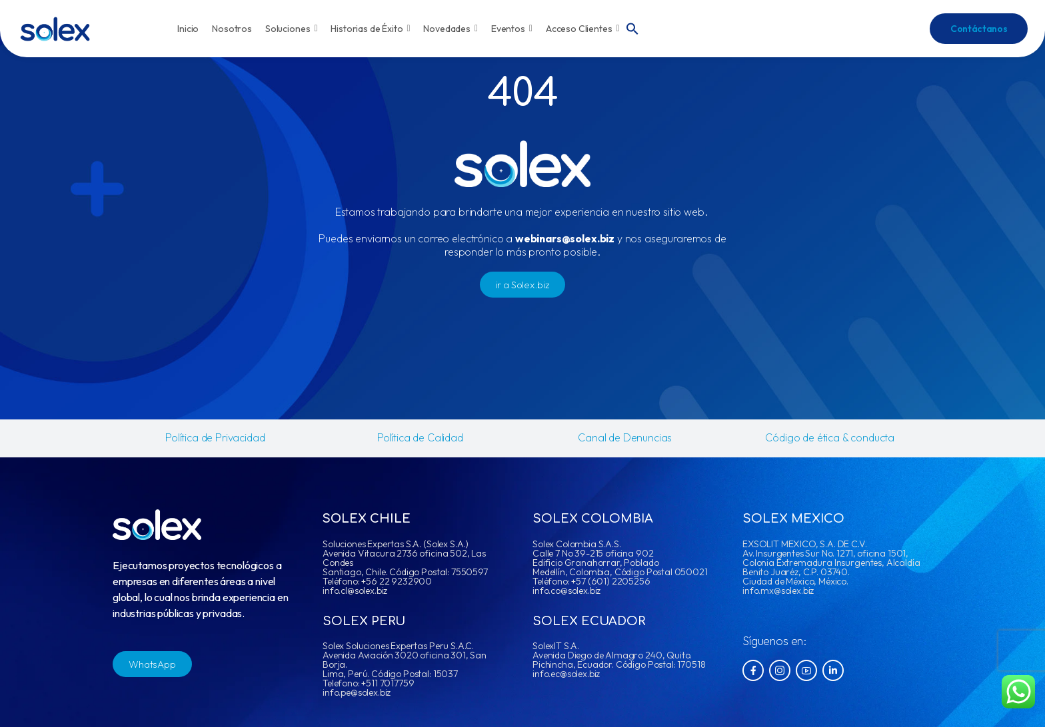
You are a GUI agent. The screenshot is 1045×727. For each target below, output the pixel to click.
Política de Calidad (420, 437)
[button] (632, 27)
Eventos (511, 29)
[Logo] (55, 29)
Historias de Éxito (370, 29)
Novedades (450, 29)
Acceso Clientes (583, 29)
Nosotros (232, 29)
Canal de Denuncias (625, 437)
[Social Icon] (753, 670)
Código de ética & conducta (829, 437)
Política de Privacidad (215, 437)
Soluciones (291, 29)
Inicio (188, 29)
